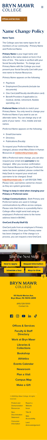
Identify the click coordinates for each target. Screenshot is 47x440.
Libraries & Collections (23, 346)
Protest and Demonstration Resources (17, 405)
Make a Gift (24, 385)
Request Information (33, 264)
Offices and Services (11, 19)
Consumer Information (15, 422)
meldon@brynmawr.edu (26, 152)
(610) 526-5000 (23, 303)
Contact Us (23, 306)
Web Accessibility (30, 417)
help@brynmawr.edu (12, 179)
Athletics (23, 358)
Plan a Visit (23, 374)
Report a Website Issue (29, 405)
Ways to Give (34, 270)
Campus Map (23, 380)
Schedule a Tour (14, 270)
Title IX (28, 412)
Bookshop (23, 353)
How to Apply (10, 264)
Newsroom (23, 369)
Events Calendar (24, 364)
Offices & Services (23, 326)
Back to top (43, 276)
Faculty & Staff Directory (23, 332)
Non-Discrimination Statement (16, 415)
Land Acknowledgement (33, 423)
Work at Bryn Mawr (23, 339)
